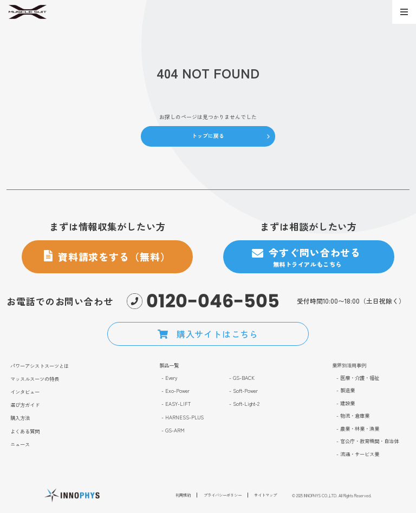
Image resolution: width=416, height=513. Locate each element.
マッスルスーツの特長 (34, 379)
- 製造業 (345, 390)
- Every (169, 377)
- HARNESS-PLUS (182, 417)
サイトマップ (265, 497)
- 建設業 (345, 403)
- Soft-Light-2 (244, 403)
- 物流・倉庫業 (352, 415)
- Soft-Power (243, 390)
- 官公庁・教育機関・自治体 (367, 441)
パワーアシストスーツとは (39, 366)
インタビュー (25, 392)
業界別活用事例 (349, 365)
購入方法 (20, 418)
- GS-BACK (242, 377)
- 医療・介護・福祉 (357, 377)
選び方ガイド (25, 405)
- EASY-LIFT (176, 403)
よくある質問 (25, 431)
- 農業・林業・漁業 (357, 428)
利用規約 (183, 497)
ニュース (20, 444)
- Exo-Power (175, 390)
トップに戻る (208, 136)
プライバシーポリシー (223, 497)
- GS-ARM (173, 430)
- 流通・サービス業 (357, 454)
